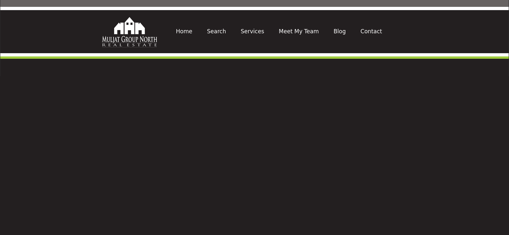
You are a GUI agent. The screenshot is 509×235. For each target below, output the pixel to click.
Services (252, 31)
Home (184, 31)
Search (216, 31)
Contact (371, 31)
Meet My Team (299, 31)
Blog (340, 31)
